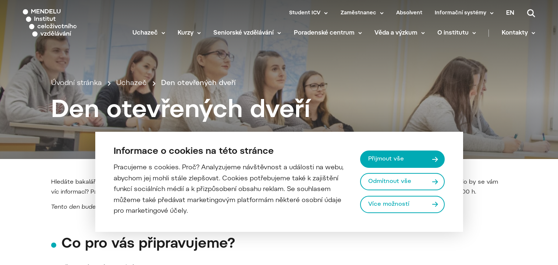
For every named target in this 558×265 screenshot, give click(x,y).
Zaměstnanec (358, 13)
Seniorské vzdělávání (243, 33)
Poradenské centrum (324, 33)
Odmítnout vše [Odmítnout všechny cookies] (389, 181)
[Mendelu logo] (66, 23)
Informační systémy (460, 13)
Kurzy (185, 33)
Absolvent (409, 13)
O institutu (453, 33)
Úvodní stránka (76, 83)
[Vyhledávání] (531, 13)
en (510, 13)
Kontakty (515, 33)
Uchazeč (145, 33)
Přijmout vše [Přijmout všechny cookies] (386, 159)
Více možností (388, 204)
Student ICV (304, 13)
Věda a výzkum (395, 33)
